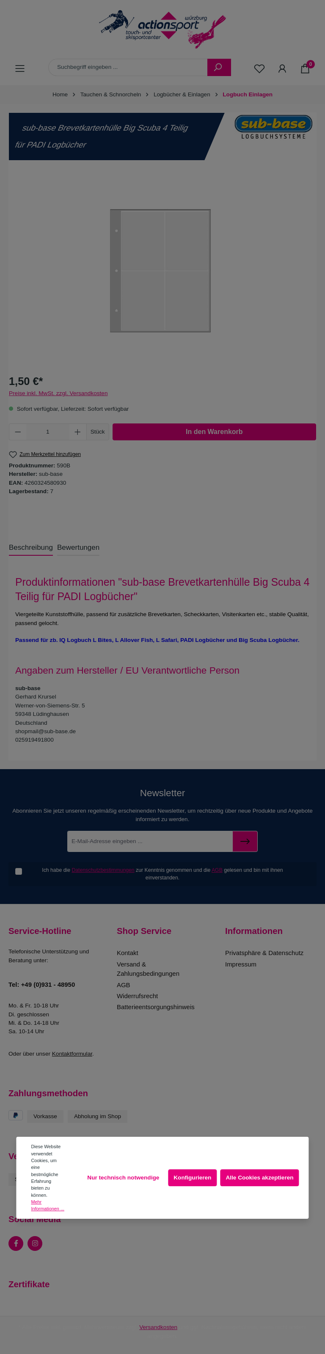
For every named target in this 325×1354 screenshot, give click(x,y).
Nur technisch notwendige (123, 1177)
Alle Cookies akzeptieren (259, 1177)
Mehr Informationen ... (47, 1205)
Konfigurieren (192, 1177)
